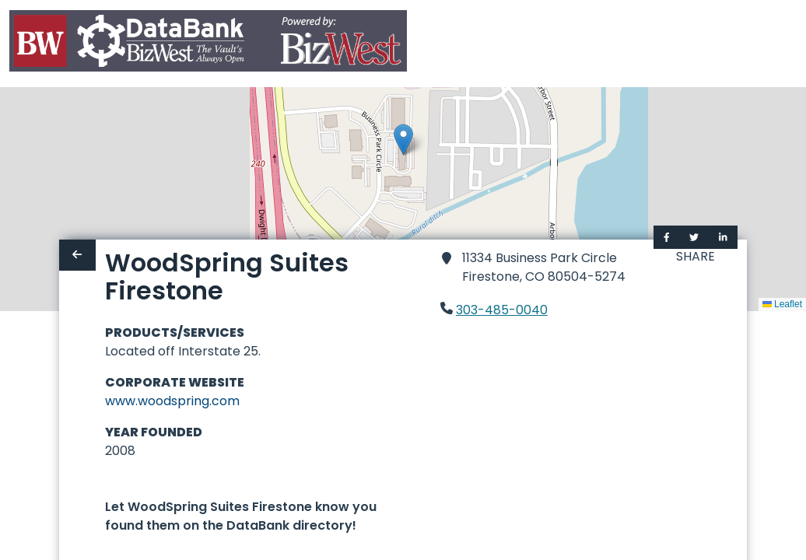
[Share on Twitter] (694, 237)
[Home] (208, 44)
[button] (403, 140)
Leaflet (782, 304)
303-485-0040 (502, 310)
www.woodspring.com (172, 401)
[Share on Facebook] (667, 237)
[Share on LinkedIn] (723, 237)
